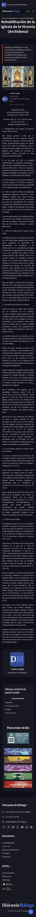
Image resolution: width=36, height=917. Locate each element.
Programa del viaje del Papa (17, 5)
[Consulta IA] (30, 911)
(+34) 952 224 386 (12, 817)
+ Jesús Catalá (14, 93)
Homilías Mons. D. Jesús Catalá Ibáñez (20, 18)
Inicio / (4, 18)
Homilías (8, 709)
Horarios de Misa (8, 873)
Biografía (8, 702)
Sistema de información (10, 850)
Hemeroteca (6, 876)
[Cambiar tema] (27, 11)
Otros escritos (10, 713)
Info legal (5, 853)
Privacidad (6, 857)
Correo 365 (6, 846)
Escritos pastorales (12, 706)
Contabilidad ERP (8, 843)
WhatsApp (6, 880)
